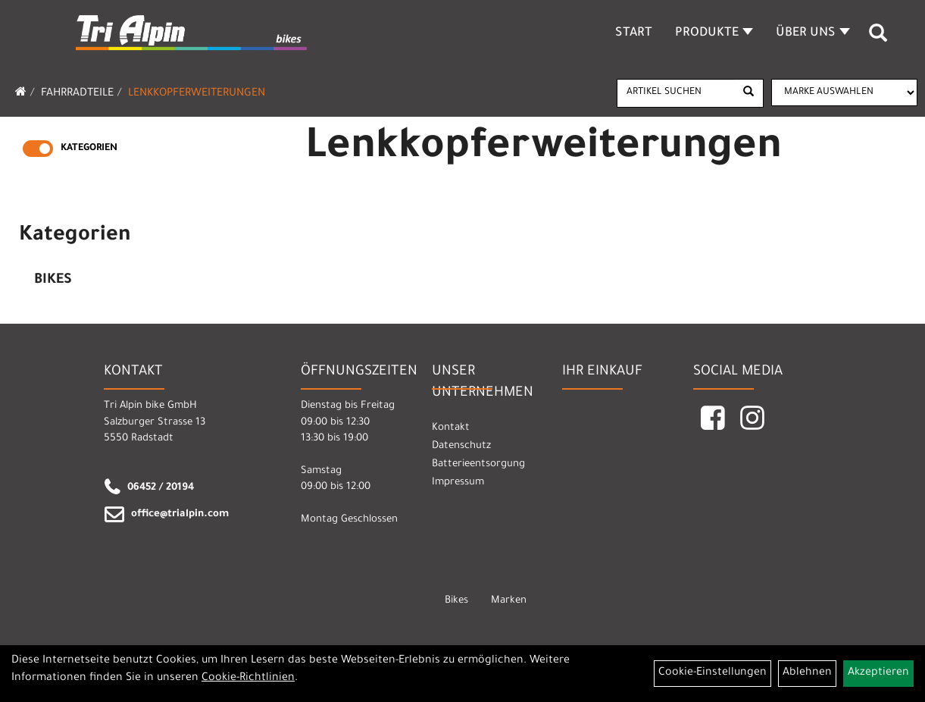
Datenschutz (461, 446)
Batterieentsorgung (478, 464)
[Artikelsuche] (878, 39)
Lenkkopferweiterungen (196, 94)
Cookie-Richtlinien (248, 678)
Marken (509, 600)
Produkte (714, 33)
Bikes (53, 280)
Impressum (458, 482)
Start (633, 33)
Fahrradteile (77, 94)
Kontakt (451, 428)
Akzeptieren (878, 673)
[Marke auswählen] (844, 92)
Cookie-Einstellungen (712, 673)
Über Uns (813, 33)
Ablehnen (807, 673)
